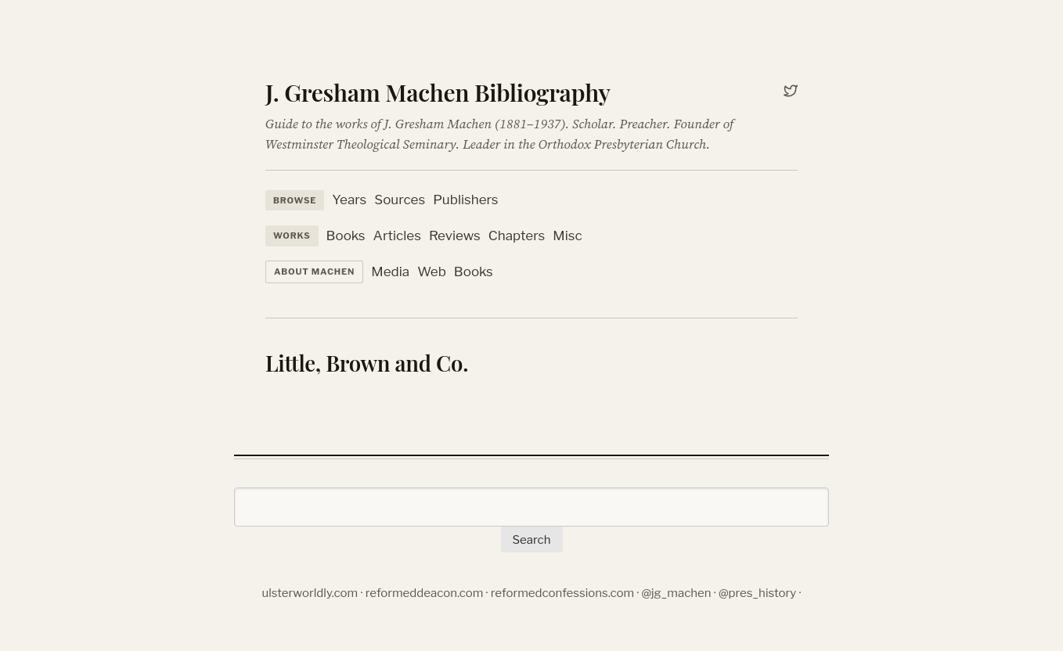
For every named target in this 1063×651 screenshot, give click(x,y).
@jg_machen (676, 593)
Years (349, 199)
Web (431, 271)
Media (390, 271)
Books (346, 235)
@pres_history (757, 593)
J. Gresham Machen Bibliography (438, 92)
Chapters (516, 235)
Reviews (455, 235)
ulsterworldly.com (310, 593)
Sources (399, 199)
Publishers (465, 199)
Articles (397, 235)
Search (532, 540)
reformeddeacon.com (425, 593)
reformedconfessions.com (562, 593)
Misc (567, 235)
